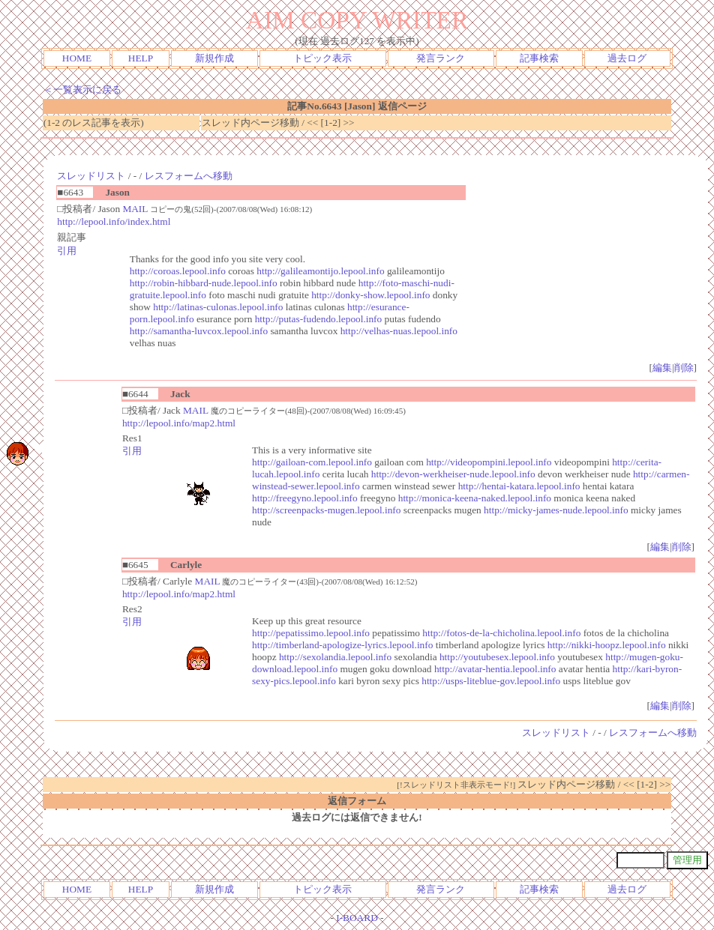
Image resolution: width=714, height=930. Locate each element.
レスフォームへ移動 (188, 175)
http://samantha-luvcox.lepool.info (199, 330)
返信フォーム (357, 800)
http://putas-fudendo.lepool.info (318, 318)
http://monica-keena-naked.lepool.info (474, 498)
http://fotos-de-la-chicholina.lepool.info (501, 632)
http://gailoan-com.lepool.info (312, 462)
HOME (77, 58)
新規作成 (214, 58)
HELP (140, 58)
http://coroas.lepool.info (178, 271)
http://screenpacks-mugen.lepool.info (326, 510)
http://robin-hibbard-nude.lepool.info (204, 283)
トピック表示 (322, 58)
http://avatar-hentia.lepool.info (495, 668)
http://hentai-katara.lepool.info (519, 486)
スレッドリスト (91, 175)
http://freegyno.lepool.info (305, 498)
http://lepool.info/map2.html (179, 423)
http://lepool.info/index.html (113, 221)
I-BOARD (357, 917)
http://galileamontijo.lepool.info (320, 271)
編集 (662, 367)
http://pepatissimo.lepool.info (311, 632)
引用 (66, 250)
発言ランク (440, 58)
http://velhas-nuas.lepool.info (399, 330)
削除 (684, 367)
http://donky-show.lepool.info (370, 295)
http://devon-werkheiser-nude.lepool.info (453, 474)
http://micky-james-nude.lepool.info (556, 510)
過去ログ (627, 58)
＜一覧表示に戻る (83, 89)
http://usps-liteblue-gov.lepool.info (491, 680)
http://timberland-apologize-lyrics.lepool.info (342, 644)
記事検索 (539, 58)
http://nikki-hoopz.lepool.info (607, 644)
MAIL (135, 208)
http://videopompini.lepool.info (488, 462)
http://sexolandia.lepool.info (335, 656)
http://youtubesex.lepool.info (497, 656)
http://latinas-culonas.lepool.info (218, 306)
